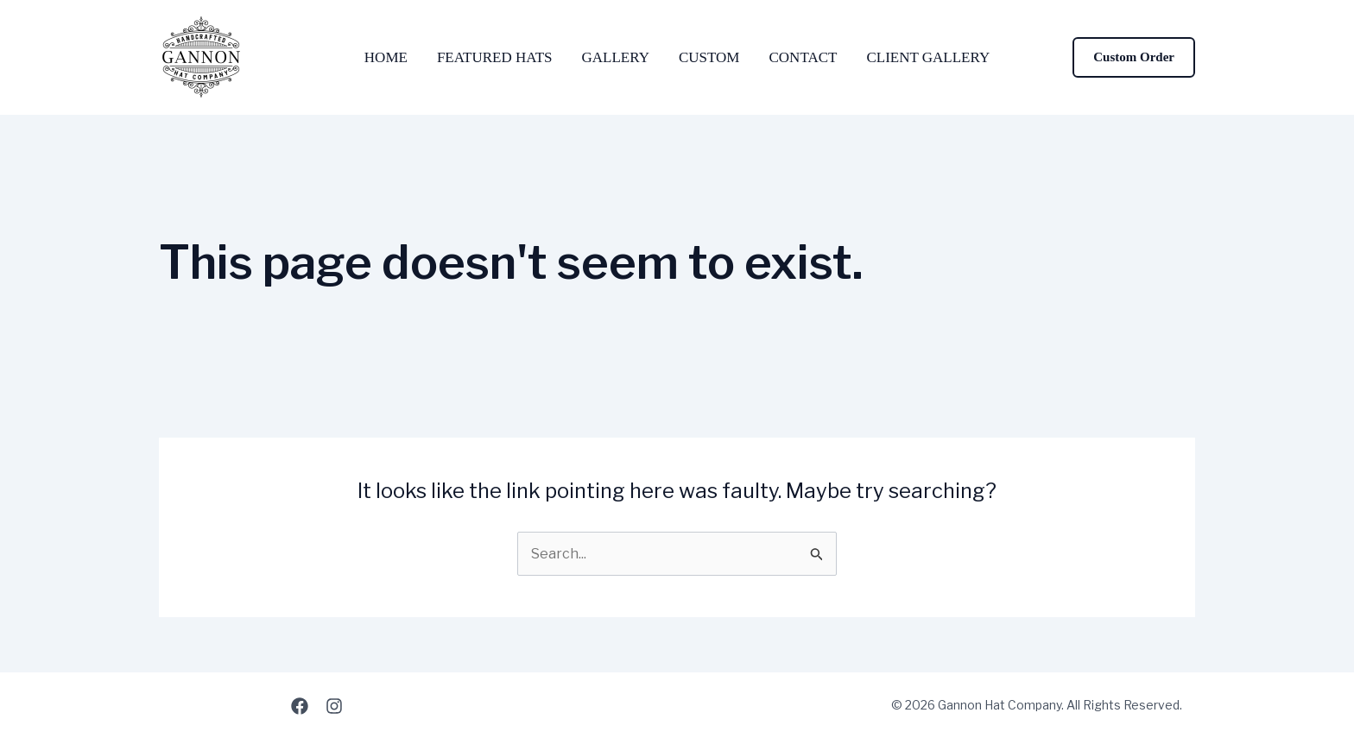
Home (386, 57)
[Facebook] (299, 706)
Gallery (615, 57)
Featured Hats (495, 57)
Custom (709, 57)
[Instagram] (334, 706)
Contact (803, 57)
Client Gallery (928, 57)
